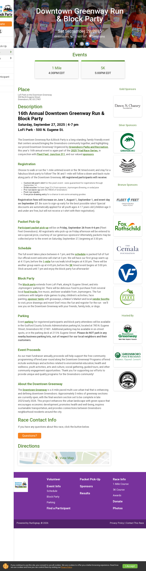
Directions (105, 36)
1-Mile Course (124, 526)
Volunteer (8, 40)
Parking (61, 545)
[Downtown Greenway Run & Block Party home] (13, 11)
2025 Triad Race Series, (57, 167)
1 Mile (63, 81)
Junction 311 (45, 171)
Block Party (63, 539)
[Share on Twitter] (83, 43)
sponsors (76, 171)
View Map (72, 500)
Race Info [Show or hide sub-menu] (8, 52)
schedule (93, 282)
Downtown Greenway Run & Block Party (86, 14)
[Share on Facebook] (78, 43)
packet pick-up (53, 252)
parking (42, 357)
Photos (6, 89)
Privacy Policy (66, 567)
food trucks (53, 323)
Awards (120, 538)
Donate (13, 24)
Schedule (62, 533)
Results (6, 83)
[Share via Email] (88, 43)
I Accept (130, 566)
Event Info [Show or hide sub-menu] (8, 58)
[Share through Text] (93, 43)
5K (110, 81)
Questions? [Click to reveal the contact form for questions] (43, 478)
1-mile (82, 289)
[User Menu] (13, 31)
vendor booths (45, 334)
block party (42, 316)
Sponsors (8, 64)
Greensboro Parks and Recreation (50, 164)
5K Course (122, 532)
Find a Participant (12, 76)
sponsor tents (55, 330)
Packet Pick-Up (11, 46)
